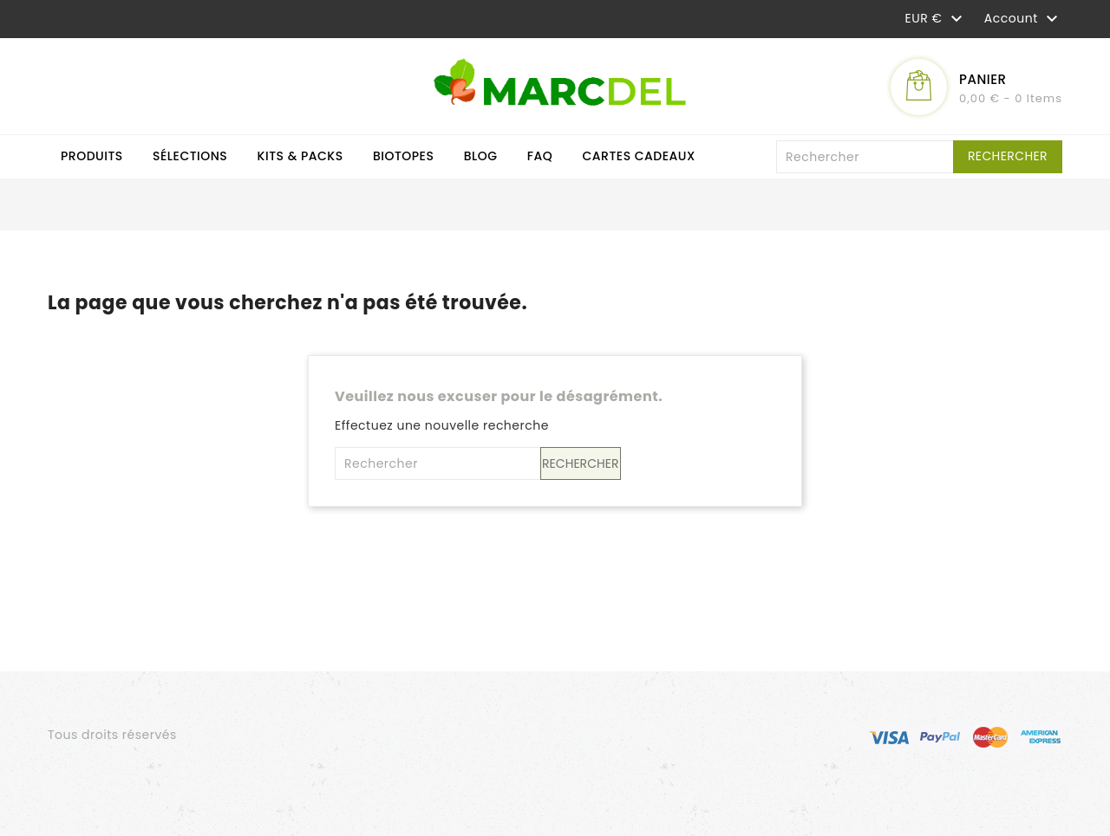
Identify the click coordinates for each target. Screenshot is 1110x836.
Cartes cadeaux (639, 156)
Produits (92, 156)
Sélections (190, 156)
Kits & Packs (300, 156)
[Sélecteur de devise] (936, 18)
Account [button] (1023, 19)
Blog (481, 156)
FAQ (540, 156)
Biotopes (403, 156)
